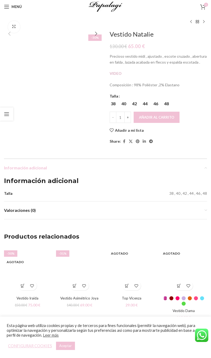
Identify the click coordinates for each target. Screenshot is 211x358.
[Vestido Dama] (183, 269)
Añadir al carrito (156, 117)
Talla (114, 96)
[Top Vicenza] (131, 269)
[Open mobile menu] (13, 6)
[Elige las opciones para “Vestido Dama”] (179, 285)
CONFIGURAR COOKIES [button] (30, 346)
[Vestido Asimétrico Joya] (79, 269)
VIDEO (116, 73)
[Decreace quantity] (113, 117)
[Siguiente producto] (204, 22)
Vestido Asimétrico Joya (79, 298)
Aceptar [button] (65, 346)
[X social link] (130, 141)
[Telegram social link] (151, 141)
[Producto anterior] (191, 22)
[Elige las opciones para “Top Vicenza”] (127, 285)
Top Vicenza (131, 298)
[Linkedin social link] (144, 141)
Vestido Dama (183, 310)
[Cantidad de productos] (120, 117)
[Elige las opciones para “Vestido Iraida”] (22, 285)
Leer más (51, 335)
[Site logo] (106, 6)
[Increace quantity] (127, 117)
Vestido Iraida (27, 298)
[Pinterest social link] (137, 141)
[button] (9, 33)
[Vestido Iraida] (27, 269)
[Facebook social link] (124, 141)
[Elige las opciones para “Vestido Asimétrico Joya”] (74, 285)
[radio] (113, 103)
